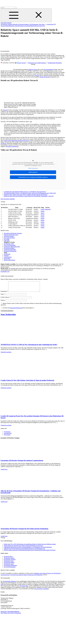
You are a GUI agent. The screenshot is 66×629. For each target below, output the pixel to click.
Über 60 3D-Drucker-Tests (11, 234)
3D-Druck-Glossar (9, 236)
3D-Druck (3, 143)
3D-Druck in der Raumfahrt (25, 26)
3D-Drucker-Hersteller (10, 249)
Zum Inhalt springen (6, 22)
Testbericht (48, 209)
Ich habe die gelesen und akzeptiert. (18, 310)
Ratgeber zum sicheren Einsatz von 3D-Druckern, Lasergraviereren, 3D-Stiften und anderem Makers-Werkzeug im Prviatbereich (31, 576)
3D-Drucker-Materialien (10, 567)
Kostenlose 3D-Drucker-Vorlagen (13, 233)
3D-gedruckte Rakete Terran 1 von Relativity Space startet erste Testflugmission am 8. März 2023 (30, 193)
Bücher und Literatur (9, 260)
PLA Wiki (6, 239)
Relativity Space (13, 26)
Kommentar (4, 293)
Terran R (36, 75)
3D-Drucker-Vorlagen (7, 24)
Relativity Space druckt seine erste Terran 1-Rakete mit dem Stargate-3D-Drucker (25, 194)
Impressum (4, 613)
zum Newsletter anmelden (41, 590)
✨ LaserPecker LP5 (50, 24)
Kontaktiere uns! (5, 271)
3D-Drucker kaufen (9, 560)
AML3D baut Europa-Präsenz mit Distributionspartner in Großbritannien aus (24, 550)
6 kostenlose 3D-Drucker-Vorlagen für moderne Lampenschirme (22, 462)
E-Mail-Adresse (5, 299)
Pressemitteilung (48, 69)
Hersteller (15, 24)
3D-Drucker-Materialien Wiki (12, 246)
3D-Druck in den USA (39, 26)
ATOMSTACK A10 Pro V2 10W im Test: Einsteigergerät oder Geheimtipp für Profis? (29, 346)
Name (3, 296)
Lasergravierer (8, 257)
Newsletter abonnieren (12, 146)
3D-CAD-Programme (9, 245)
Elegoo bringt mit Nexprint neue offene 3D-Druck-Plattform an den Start (23, 547)
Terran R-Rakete (5, 26)
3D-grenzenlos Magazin (9, 583)
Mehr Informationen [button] (33, 168)
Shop (43, 24)
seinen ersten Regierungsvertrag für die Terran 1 (17, 140)
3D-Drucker (7, 254)
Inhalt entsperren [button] (33, 172)
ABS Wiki (6, 240)
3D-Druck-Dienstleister (10, 251)
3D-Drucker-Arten (9, 243)
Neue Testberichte (8, 316)
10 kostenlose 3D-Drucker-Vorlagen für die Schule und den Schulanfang (24, 530)
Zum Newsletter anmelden (8, 199)
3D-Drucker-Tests (8, 563)
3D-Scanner (7, 258)
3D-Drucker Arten (9, 566)
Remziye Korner (21, 63)
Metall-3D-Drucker (45, 77)
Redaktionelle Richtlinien (55, 63)
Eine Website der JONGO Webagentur (11, 615)
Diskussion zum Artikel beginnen (37, 63)
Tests (40, 24)
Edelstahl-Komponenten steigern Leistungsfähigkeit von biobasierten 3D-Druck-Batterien (28, 549)
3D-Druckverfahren (23, 24)
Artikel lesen (4, 471)
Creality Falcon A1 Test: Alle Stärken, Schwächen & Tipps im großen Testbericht (27, 382)
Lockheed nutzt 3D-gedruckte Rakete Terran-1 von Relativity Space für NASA (25, 191)
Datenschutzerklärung (15, 310)
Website (3, 302)
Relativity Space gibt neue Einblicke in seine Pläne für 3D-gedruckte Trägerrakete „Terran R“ (29, 196)
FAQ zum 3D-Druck (9, 237)
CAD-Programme (34, 24)
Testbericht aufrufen (6, 354)
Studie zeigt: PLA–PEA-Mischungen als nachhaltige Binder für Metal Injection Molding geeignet (30, 546)
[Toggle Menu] (26, 15)
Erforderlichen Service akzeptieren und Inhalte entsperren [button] (33, 177)
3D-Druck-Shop (8, 558)
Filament (6, 255)
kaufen (42, 209)
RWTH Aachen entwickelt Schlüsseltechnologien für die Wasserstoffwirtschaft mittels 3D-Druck (29, 552)
